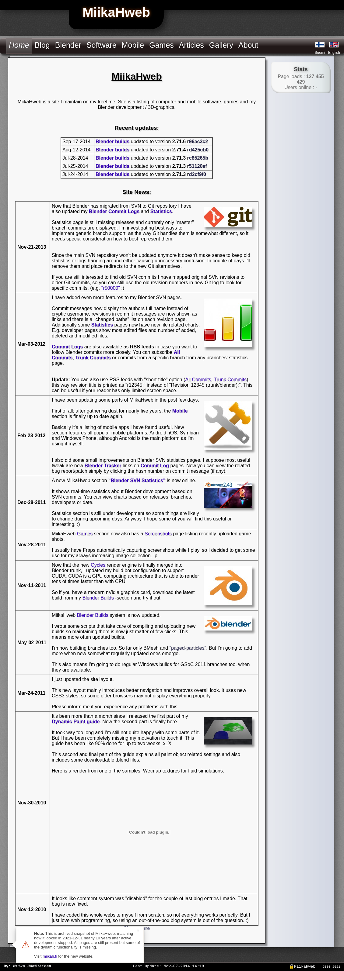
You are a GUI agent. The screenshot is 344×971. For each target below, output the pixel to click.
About (248, 45)
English (334, 52)
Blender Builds (98, 597)
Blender (68, 45)
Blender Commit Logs (114, 211)
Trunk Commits (93, 357)
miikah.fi (50, 956)
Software (101, 45)
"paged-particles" (187, 648)
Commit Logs (67, 346)
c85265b (198, 158)
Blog (42, 45)
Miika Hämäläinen (32, 966)
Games (161, 45)
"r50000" (110, 288)
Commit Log (155, 465)
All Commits (198, 379)
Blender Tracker (103, 465)
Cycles (98, 565)
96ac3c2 (198, 141)
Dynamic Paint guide (76, 721)
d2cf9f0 (197, 174)
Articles (191, 45)
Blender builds (112, 141)
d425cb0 (199, 149)
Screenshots (158, 533)
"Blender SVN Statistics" (137, 480)
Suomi (320, 52)
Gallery (221, 45)
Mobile (133, 45)
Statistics (161, 211)
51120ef (198, 166)
